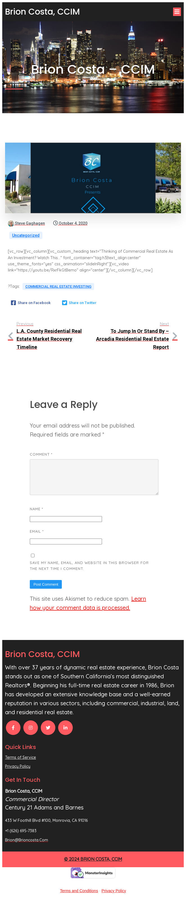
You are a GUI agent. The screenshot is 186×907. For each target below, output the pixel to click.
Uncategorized (26, 235)
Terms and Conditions (79, 897)
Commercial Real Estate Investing (58, 286)
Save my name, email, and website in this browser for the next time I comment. (89, 572)
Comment (41, 454)
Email (37, 538)
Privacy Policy (113, 897)
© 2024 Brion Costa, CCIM (93, 866)
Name (36, 515)
